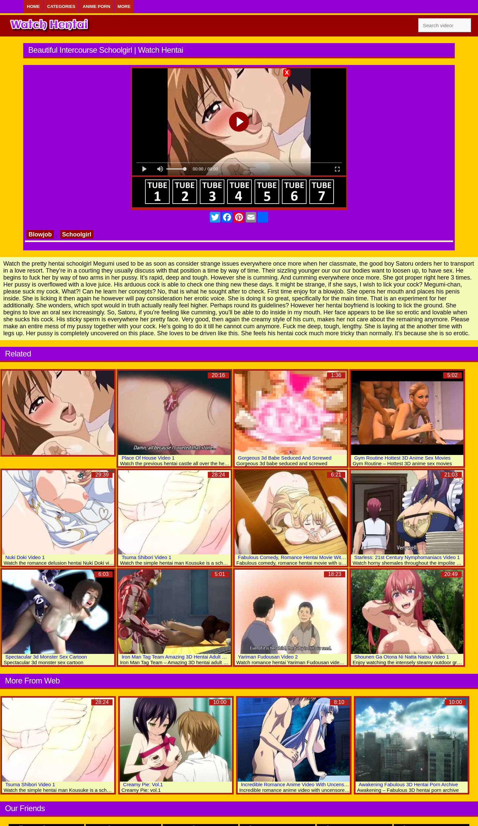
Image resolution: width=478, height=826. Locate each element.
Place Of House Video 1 (148, 458)
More (124, 6)
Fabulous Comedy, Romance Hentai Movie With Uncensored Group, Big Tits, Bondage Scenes (342, 557)
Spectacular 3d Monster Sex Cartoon (46, 657)
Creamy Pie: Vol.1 (143, 784)
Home (33, 6)
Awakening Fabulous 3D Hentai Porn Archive (408, 784)
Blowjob (40, 234)
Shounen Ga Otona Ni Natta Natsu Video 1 (401, 657)
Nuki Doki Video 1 (25, 557)
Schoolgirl (76, 234)
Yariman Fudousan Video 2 (268, 657)
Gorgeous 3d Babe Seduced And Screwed (285, 458)
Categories (61, 6)
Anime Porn (96, 6)
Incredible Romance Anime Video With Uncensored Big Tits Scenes (315, 784)
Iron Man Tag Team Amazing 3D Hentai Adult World (178, 657)
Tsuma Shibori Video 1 (146, 557)
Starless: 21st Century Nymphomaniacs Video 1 (407, 557)
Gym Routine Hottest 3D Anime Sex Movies (402, 458)
